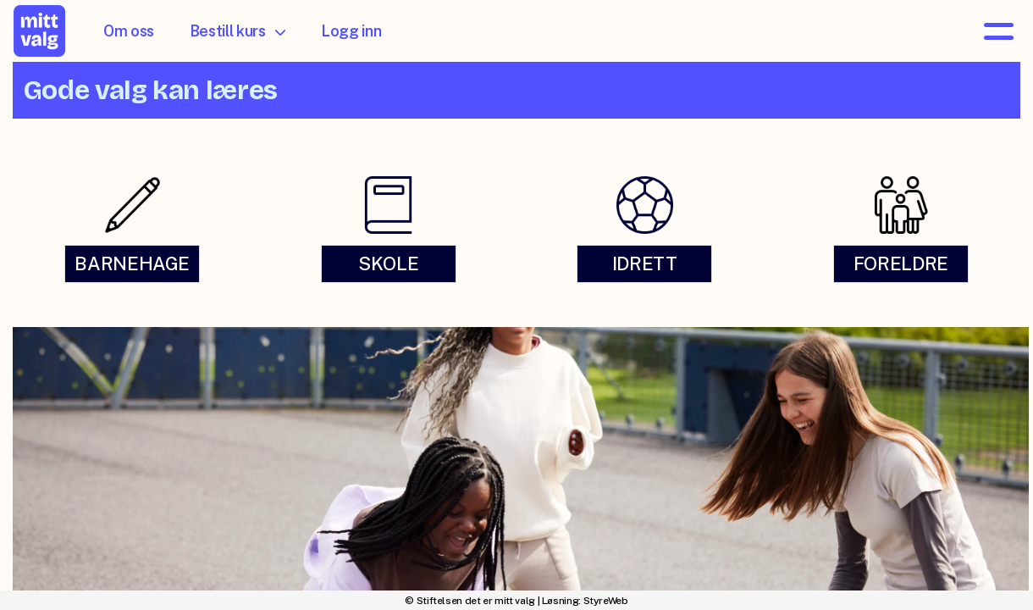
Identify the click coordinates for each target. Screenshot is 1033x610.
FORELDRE (900, 263)
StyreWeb (605, 601)
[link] (132, 228)
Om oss (128, 31)
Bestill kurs (237, 31)
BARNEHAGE (132, 263)
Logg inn (351, 31)
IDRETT (644, 263)
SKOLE (388, 263)
